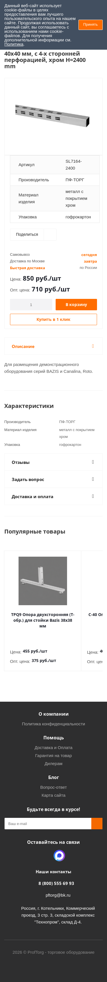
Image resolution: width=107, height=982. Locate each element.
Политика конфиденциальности (53, 718)
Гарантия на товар (53, 749)
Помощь (53, 732)
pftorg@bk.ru (58, 889)
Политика (14, 44)
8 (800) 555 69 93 (56, 877)
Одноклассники (45, 850)
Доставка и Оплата (53, 741)
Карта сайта (54, 789)
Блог (53, 771)
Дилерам (53, 757)
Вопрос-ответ (53, 781)
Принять (90, 24)
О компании (54, 708)
